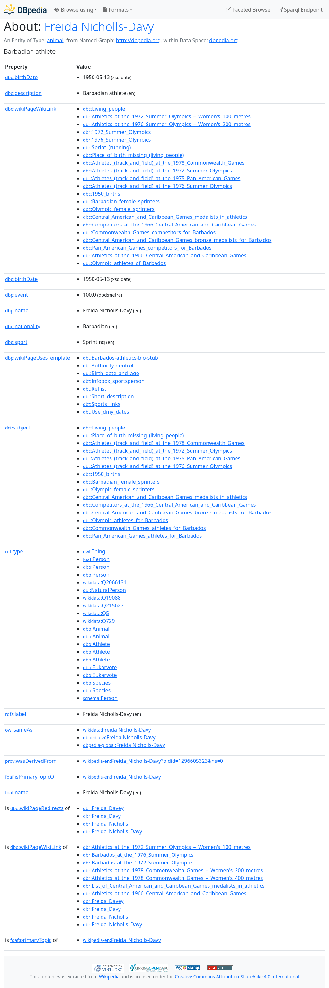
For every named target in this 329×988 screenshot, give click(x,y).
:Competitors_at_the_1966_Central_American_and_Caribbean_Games (169, 224)
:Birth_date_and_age (111, 373)
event (16, 294)
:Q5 (96, 613)
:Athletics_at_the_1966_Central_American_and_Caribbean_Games (164, 255)
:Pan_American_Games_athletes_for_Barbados (142, 535)
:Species (97, 682)
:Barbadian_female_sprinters (121, 201)
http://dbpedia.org (138, 40)
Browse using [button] (73, 9)
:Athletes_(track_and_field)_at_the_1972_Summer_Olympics (157, 170)
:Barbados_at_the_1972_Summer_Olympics (138, 862)
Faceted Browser (249, 9)
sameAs (18, 729)
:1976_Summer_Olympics (117, 139)
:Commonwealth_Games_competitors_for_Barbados (149, 232)
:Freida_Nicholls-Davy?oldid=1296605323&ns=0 (153, 760)
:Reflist (94, 388)
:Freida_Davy (102, 815)
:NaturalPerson (104, 590)
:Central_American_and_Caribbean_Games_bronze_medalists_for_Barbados (177, 240)
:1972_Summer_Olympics (117, 131)
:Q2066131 (105, 582)
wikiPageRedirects (37, 808)
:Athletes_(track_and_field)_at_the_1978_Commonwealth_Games (164, 162)
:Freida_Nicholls (105, 823)
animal (55, 40)
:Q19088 (102, 597)
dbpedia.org (224, 40)
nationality (22, 326)
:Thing (94, 551)
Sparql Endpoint (300, 9)
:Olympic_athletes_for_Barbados (125, 520)
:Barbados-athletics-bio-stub (120, 357)
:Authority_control (108, 365)
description (23, 93)
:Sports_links (101, 404)
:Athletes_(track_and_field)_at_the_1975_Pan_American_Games (161, 178)
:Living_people (104, 108)
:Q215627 (103, 605)
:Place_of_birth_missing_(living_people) (133, 155)
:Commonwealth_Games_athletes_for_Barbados (144, 527)
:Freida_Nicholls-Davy (122, 776)
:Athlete (96, 644)
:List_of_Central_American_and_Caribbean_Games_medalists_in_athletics (174, 885)
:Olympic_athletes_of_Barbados (124, 263)
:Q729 (99, 620)
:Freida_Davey (103, 808)
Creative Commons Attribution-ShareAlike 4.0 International (237, 977)
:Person (96, 559)
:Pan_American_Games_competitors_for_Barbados (147, 247)
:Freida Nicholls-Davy (117, 729)
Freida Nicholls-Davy (99, 26)
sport (16, 342)
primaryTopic (30, 940)
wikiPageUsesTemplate (37, 357)
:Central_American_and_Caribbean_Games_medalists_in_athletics (165, 216)
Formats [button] (115, 9)
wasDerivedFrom (31, 760)
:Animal (96, 628)
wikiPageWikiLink (30, 108)
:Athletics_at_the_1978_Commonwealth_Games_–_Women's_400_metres (173, 878)
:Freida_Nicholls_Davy (112, 831)
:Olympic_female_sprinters (119, 209)
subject (17, 427)
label (15, 713)
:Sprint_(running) (107, 147)
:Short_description (108, 396)
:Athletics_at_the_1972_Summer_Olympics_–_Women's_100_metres (167, 116)
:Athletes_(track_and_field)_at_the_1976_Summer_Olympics (157, 185)
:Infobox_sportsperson (114, 380)
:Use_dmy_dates (106, 411)
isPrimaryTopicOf (30, 776)
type (14, 551)
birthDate (21, 77)
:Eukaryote (100, 667)
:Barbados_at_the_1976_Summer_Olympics (138, 854)
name (16, 310)
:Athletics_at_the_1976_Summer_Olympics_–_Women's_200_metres (167, 124)
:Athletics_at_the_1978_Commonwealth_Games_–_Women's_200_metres (173, 870)
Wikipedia (109, 977)
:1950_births (101, 193)
